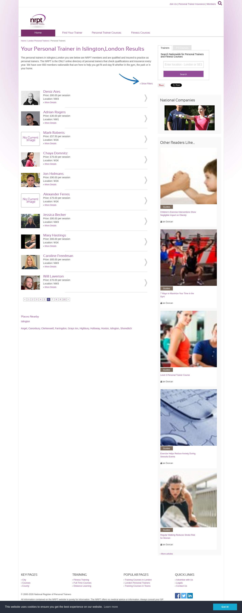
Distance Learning (82, 586)
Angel (24, 328)
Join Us (173, 4)
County (25, 586)
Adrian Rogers (54, 112)
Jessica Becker (54, 215)
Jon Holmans (53, 173)
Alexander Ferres (56, 194)
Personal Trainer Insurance (192, 4)
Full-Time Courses (82, 583)
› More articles (166, 554)
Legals (179, 583)
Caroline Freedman (58, 256)
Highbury (84, 328)
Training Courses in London (138, 579)
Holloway (95, 328)
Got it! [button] (225, 606)
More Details (50, 102)
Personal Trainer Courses (106, 32)
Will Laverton (53, 276)
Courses (26, 583)
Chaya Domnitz (55, 153)
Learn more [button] (111, 606)
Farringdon (61, 328)
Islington (25, 321)
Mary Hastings (54, 235)
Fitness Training (81, 579)
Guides (166, 207)
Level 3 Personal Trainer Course (175, 375)
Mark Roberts (54, 132)
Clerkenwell (47, 328)
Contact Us (181, 586)
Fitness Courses (140, 32)
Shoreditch (126, 328)
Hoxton (105, 328)
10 (64, 299)
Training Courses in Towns (138, 586)
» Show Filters (146, 83)
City (24, 579)
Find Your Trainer (72, 32)
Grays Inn (73, 328)
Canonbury (34, 328)
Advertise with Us (184, 579)
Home (38, 32)
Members (211, 4)
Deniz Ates (51, 91)
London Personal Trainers (38, 41)
